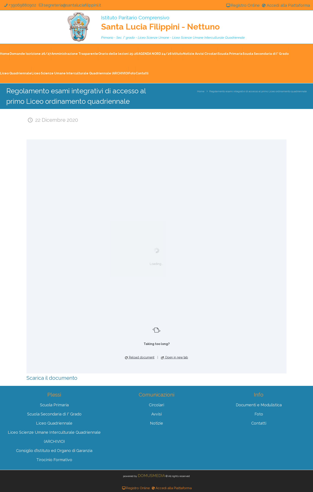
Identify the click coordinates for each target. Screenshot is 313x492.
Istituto (177, 53)
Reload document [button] (139, 357)
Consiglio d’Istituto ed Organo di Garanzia (54, 450)
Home (4, 53)
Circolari (156, 405)
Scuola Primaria (230, 53)
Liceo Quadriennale (15, 73)
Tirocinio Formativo (54, 459)
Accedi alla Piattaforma (285, 5)
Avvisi (156, 414)
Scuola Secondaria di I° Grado (266, 53)
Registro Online (242, 5)
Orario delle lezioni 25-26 (118, 53)
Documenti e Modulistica (259, 405)
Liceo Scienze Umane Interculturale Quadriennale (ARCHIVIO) (80, 73)
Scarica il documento (52, 378)
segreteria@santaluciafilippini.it (69, 5)
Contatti (142, 73)
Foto (131, 73)
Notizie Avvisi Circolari (200, 53)
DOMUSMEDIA (151, 475)
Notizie (156, 423)
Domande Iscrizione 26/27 (30, 53)
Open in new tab (174, 357)
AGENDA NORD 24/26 (154, 53)
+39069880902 (19, 5)
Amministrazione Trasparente (74, 53)
